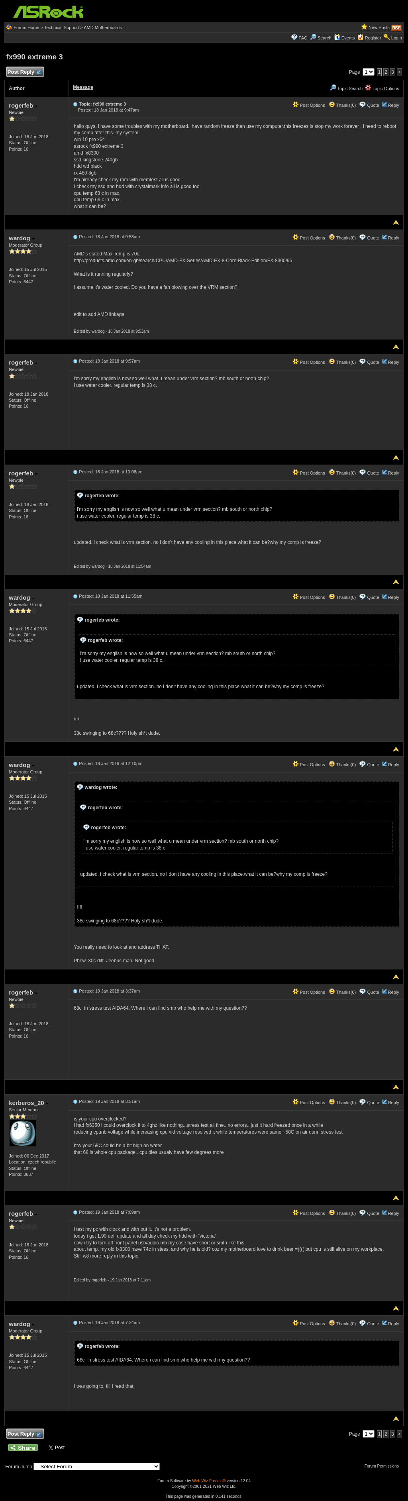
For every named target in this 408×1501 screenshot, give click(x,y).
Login (396, 37)
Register (373, 37)
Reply (393, 105)
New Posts (379, 27)
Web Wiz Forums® (209, 1481)
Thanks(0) (342, 105)
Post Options (308, 105)
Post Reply (24, 72)
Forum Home (26, 27)
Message (83, 87)
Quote (373, 105)
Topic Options (382, 88)
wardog (22, 238)
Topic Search (346, 88)
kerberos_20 (29, 1102)
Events (344, 37)
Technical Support (61, 27)
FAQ (303, 37)
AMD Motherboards (103, 27)
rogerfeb (23, 105)
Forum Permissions (384, 1466)
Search (325, 37)
